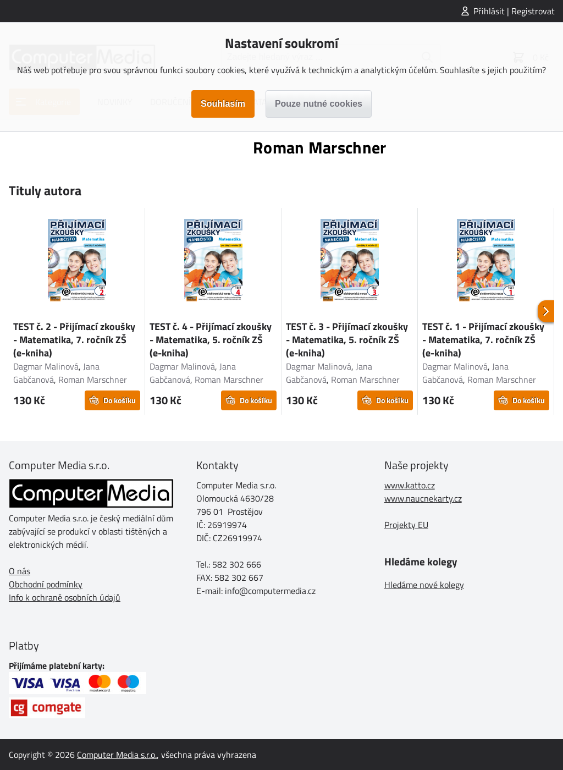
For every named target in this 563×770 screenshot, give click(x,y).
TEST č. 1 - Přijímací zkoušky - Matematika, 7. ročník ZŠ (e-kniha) (483, 339)
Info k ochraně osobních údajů (64, 597)
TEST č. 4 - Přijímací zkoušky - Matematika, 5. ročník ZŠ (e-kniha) (211, 339)
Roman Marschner (92, 379)
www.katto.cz (409, 485)
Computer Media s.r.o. (117, 754)
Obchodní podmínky (45, 584)
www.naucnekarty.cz (423, 498)
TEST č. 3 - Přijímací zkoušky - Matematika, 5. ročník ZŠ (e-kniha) (347, 339)
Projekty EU (406, 524)
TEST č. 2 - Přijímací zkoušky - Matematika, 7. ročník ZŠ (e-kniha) (74, 339)
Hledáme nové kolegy (424, 584)
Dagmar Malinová (46, 366)
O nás (19, 571)
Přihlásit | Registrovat (514, 11)
